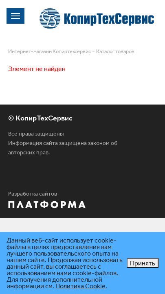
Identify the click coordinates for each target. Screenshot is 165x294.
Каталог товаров (115, 51)
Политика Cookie (80, 286)
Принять (142, 263)
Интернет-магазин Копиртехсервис (49, 51)
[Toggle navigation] (15, 16)
